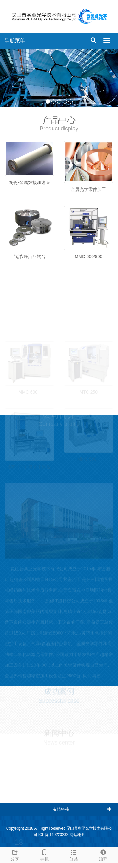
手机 (44, 854)
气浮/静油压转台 (30, 256)
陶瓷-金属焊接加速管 (29, 182)
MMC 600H (29, 388)
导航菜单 (15, 40)
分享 (15, 854)
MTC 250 (88, 388)
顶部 (103, 854)
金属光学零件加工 (88, 189)
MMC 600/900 (88, 256)
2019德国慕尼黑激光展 (56, 836)
